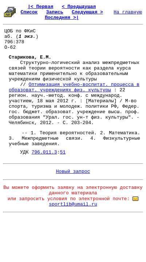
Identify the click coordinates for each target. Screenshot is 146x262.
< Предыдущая (79, 6)
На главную (128, 12)
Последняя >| (62, 17)
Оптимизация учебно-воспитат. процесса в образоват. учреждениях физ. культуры (74, 87)
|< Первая (40, 6)
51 (63, 152)
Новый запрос (73, 171)
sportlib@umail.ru (73, 204)
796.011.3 (44, 152)
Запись (54, 12)
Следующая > (87, 12)
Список (29, 12)
